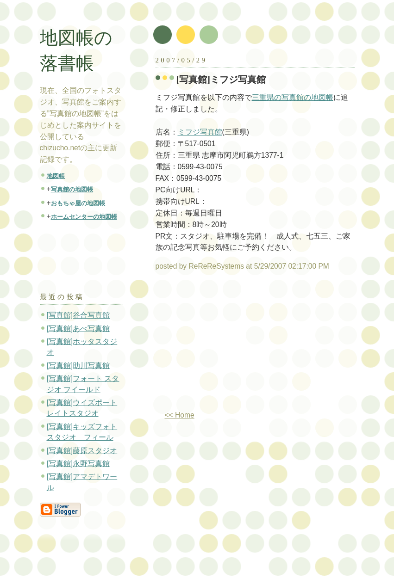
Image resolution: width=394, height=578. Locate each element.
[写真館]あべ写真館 (78, 328)
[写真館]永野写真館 (78, 463)
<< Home (179, 415)
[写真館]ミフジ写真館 (221, 79)
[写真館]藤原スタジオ (82, 451)
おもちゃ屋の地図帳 (78, 203)
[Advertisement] (233, 344)
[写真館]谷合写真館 (78, 315)
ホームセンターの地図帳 (84, 216)
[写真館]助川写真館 (78, 365)
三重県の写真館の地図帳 (292, 97)
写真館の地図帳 (72, 189)
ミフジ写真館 (200, 132)
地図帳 (56, 175)
